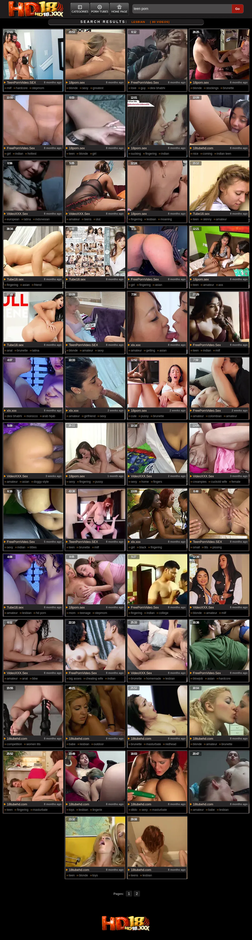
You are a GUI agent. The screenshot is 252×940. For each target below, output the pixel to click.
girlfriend (89, 416)
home (145, 481)
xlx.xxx (136, 345)
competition (14, 744)
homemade (153, 678)
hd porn (41, 613)
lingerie (97, 809)
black (142, 547)
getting (150, 350)
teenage (85, 613)
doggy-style (41, 481)
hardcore (22, 88)
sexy (85, 88)
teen (72, 153)
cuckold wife (219, 481)
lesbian (151, 219)
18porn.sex (77, 82)
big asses (75, 678)
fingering (151, 153)
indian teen (224, 153)
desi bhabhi (157, 88)
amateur (74, 219)
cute (134, 416)
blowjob (198, 678)
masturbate (153, 744)
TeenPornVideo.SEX (21, 82)
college (163, 613)
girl (9, 153)
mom (72, 613)
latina (27, 219)
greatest (98, 88)
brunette (228, 88)
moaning (166, 219)
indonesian (42, 219)
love (133, 88)
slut (98, 219)
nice (195, 153)
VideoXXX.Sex (17, 214)
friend (38, 285)
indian (19, 153)
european (13, 219)
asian (26, 285)
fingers (157, 481)
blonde (73, 88)
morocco (32, 416)
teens (87, 219)
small (196, 547)
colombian (215, 416)
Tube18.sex (201, 214)
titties (33, 547)
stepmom (38, 88)
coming (207, 153)
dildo (134, 809)
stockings (212, 88)
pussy (145, 416)
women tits (33, 744)
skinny (207, 219)
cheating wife (94, 678)
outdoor (99, 744)
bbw (35, 678)
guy (143, 88)
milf (9, 88)
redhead (170, 744)
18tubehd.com (203, 148)
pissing (216, 547)
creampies (199, 481)
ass (221, 285)
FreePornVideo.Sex (145, 82)
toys (71, 809)
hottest (32, 153)
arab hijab (48, 416)
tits (206, 547)
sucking (136, 153)
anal (10, 350)
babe (72, 744)
